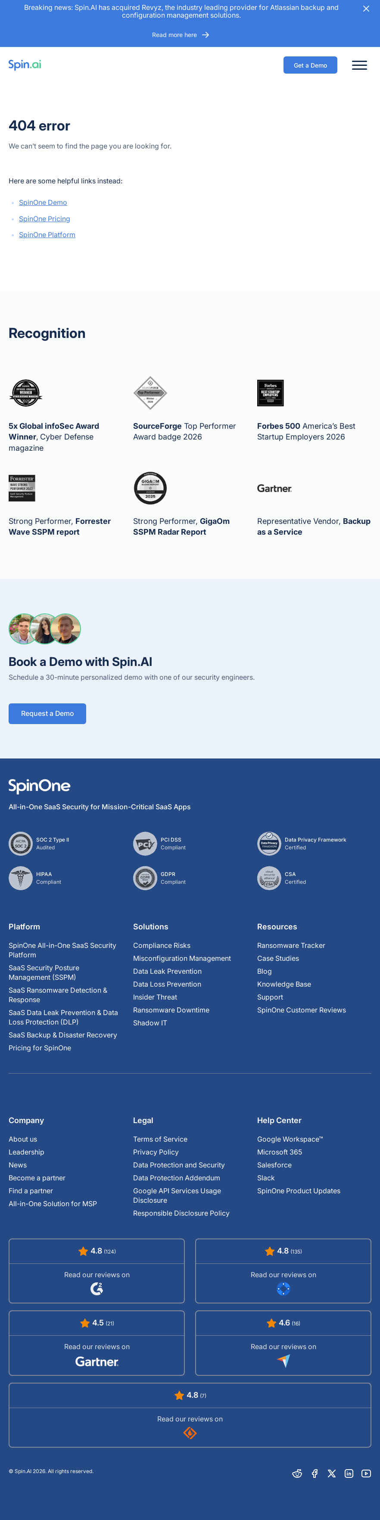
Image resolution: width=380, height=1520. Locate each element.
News (18, 1165)
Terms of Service (160, 1139)
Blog (264, 971)
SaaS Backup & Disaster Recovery (63, 1035)
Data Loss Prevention (167, 984)
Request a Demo (48, 713)
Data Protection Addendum (176, 1177)
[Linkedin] (349, 1473)
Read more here (181, 35)
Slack (266, 1177)
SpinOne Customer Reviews (301, 1010)
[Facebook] (314, 1473)
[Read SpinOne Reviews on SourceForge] (190, 1415)
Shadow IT (150, 1022)
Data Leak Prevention (167, 971)
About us (23, 1139)
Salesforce (274, 1165)
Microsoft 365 (279, 1152)
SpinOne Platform (47, 234)
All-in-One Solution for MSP (53, 1203)
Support (270, 997)
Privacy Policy (156, 1152)
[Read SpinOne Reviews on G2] (97, 1270)
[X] (332, 1473)
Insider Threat (155, 997)
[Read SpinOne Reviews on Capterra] (283, 1342)
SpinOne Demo (43, 202)
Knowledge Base (284, 984)
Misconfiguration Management (182, 958)
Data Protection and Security (179, 1165)
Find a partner (31, 1190)
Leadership (26, 1152)
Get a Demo (310, 65)
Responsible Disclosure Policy (181, 1213)
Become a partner (37, 1177)
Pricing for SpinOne (40, 1047)
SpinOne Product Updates (298, 1190)
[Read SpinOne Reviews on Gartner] (97, 1342)
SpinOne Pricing (44, 218)
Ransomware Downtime (171, 1010)
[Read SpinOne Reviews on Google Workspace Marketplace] (283, 1270)
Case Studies (278, 958)
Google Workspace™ (290, 1139)
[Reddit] (297, 1473)
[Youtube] (366, 1473)
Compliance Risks (161, 945)
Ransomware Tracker (291, 945)
